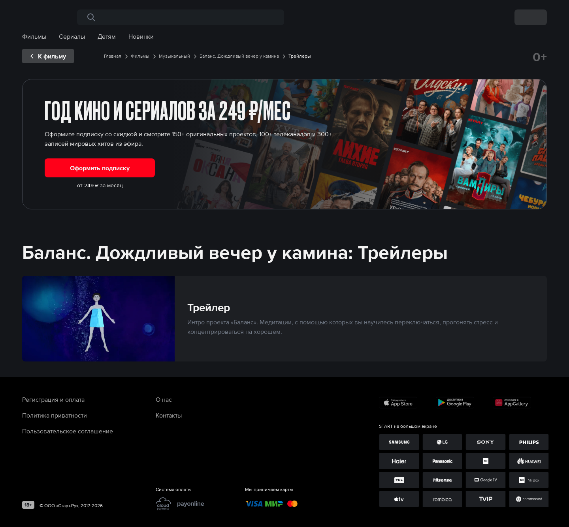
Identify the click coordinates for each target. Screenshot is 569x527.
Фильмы (34, 36)
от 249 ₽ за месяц (100, 185)
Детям (107, 36)
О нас (164, 399)
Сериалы (72, 36)
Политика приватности (54, 415)
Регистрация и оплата (53, 399)
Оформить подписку (100, 167)
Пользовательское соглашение (67, 431)
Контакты (169, 415)
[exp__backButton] (48, 56)
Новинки (141, 36)
